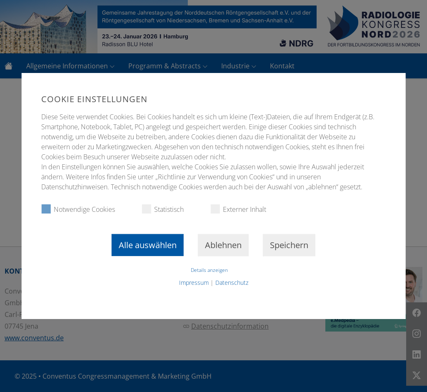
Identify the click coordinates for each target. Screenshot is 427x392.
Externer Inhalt (238, 209)
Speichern (289, 245)
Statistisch (163, 209)
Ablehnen (223, 245)
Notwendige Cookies (78, 209)
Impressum (194, 282)
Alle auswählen (148, 245)
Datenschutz (231, 282)
